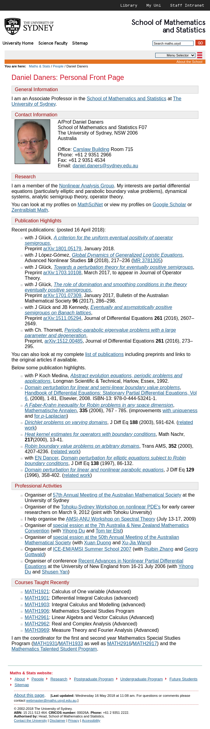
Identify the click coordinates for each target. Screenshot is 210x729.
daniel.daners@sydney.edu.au (105, 165)
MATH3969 (37, 630)
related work (65, 451)
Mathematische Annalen (51, 410)
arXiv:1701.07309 (62, 295)
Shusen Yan (55, 571)
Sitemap (80, 43)
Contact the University (30, 720)
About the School (189, 61)
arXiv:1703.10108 (62, 272)
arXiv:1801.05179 (62, 248)
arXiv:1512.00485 (63, 341)
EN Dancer (46, 457)
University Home (17, 43)
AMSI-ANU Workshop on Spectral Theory (111, 519)
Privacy (73, 720)
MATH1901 (37, 598)
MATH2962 (37, 623)
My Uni (153, 5)
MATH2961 (37, 617)
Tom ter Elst (108, 530)
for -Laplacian (50, 416)
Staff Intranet (187, 5)
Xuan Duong (97, 542)
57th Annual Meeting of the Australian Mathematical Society (117, 495)
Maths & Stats (39, 66)
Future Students (184, 679)
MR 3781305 (147, 260)
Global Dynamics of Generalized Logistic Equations (127, 255)
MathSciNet (90, 204)
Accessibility (91, 720)
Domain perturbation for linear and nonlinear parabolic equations (94, 469)
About (20, 679)
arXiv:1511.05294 (62, 318)
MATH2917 (145, 643)
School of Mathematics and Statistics (126, 98)
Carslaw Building (91, 149)
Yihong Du (73, 530)
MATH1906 (37, 611)
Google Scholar (169, 204)
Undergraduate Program (141, 679)
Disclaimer (57, 720)
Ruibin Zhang (158, 549)
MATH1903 (37, 604)
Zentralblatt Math (30, 210)
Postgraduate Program (94, 679)
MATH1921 (37, 591)
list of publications (104, 354)
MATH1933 (71, 643)
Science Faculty (52, 43)
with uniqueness (180, 410)
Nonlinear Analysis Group (86, 185)
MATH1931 (45, 643)
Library (128, 5)
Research (59, 679)
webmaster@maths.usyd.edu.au (51, 700)
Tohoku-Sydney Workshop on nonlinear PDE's (110, 506)
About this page (29, 695)
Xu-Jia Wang (136, 542)
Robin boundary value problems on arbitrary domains (82, 446)
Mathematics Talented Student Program (54, 649)
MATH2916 (119, 643)
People (58, 66)
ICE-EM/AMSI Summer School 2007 (92, 549)
